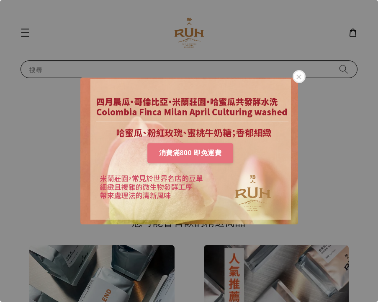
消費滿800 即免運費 (190, 152)
